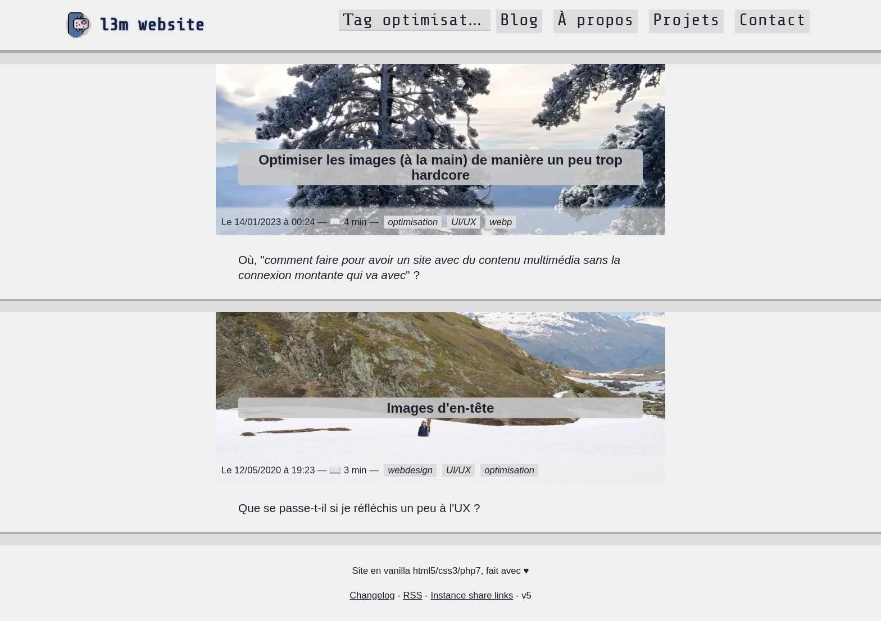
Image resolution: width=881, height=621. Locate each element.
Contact (772, 20)
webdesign (410, 470)
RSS (412, 595)
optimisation (413, 222)
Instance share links (471, 595)
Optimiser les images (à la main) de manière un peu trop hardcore (440, 167)
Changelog (371, 595)
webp (500, 222)
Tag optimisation (420, 20)
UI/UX (463, 222)
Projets (686, 20)
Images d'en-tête (440, 407)
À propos (595, 20)
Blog (519, 20)
